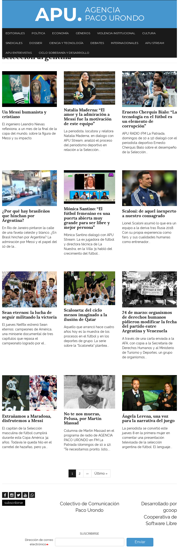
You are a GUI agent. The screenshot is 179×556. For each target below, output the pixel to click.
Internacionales (124, 43)
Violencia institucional (116, 33)
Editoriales (15, 33)
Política (38, 33)
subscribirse (13, 503)
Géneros (83, 33)
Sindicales (14, 43)
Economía (60, 33)
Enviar (140, 542)
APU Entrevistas (19, 52)
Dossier (35, 43)
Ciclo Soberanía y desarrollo (64, 52)
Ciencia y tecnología (66, 43)
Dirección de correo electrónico (39, 542)
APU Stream (154, 43)
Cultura (149, 33)
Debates (97, 43)
